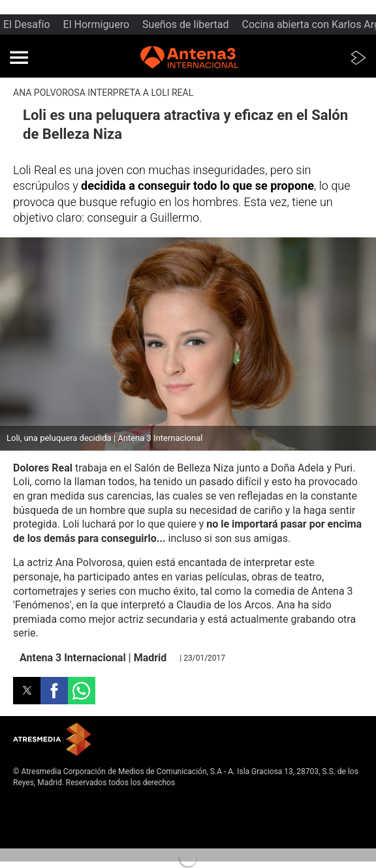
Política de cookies (46, 823)
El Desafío (26, 24)
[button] (19, 57)
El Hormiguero (96, 24)
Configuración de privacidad (62, 845)
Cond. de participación (52, 834)
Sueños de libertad (185, 24)
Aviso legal (32, 802)
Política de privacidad (51, 813)
